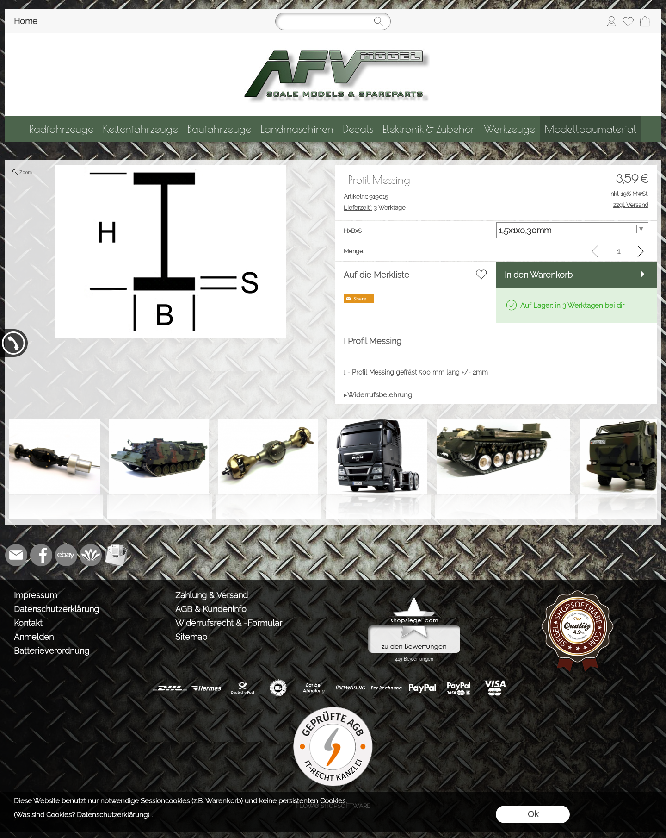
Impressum (35, 595)
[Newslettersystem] (116, 555)
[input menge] (618, 251)
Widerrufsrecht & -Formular (228, 623)
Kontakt (28, 623)
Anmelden (34, 637)
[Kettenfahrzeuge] (140, 129)
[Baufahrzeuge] (219, 129)
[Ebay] (66, 555)
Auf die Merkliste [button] (376, 275)
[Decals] (358, 129)
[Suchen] (333, 21)
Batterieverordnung (51, 651)
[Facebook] (41, 555)
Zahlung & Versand (211, 595)
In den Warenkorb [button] (539, 275)
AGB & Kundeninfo (211, 609)
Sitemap (191, 637)
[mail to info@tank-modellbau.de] (16, 555)
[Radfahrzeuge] (61, 129)
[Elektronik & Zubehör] (428, 129)
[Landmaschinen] (297, 129)
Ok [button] (533, 814)
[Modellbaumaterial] (590, 129)
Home (25, 21)
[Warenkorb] (645, 21)
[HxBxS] (572, 230)
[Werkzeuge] (509, 129)
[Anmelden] (611, 21)
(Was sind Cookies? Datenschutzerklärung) (81, 815)
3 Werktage (375, 207)
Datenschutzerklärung (56, 609)
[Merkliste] (628, 21)
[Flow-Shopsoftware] (91, 555)
